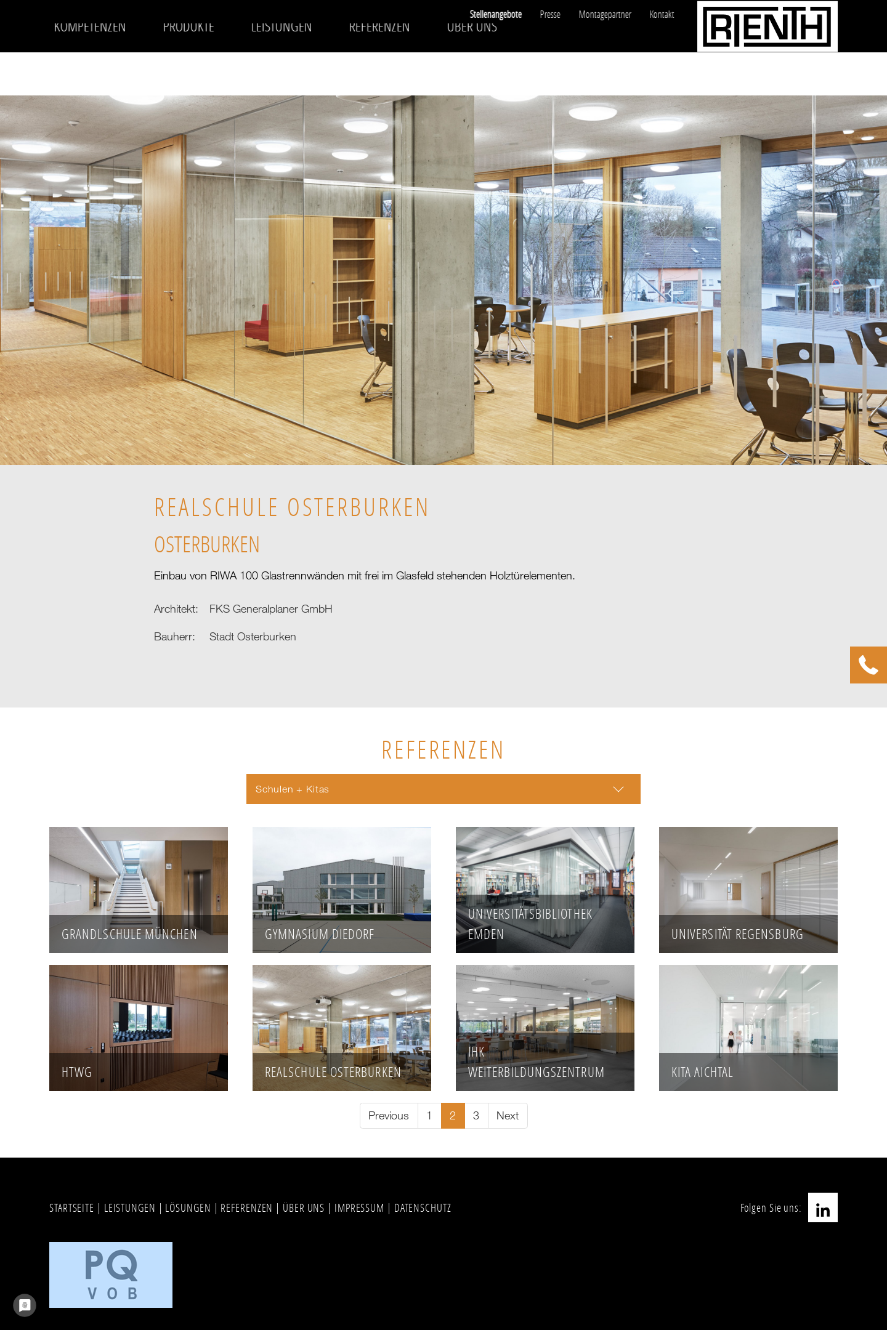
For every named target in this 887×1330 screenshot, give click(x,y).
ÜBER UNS (304, 1207)
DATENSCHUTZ (423, 1207)
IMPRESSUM (359, 1207)
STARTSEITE (71, 1207)
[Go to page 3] (476, 1116)
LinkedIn (823, 1207)
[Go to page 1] (430, 1116)
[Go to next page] (508, 1116)
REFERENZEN (247, 1207)
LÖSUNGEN (188, 1207)
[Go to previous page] (389, 1116)
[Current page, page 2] (453, 1116)
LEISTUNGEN (130, 1207)
